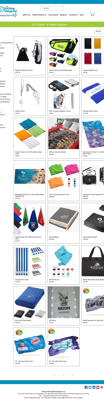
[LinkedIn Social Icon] (93, 387)
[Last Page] (72, 375)
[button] (26, 15)
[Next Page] (69, 375)
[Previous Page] (59, 375)
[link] (93, 13)
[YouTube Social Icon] (97, 387)
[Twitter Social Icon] (90, 387)
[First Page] (55, 375)
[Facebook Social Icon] (86, 387)
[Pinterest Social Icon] (101, 387)
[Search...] (52, 8)
